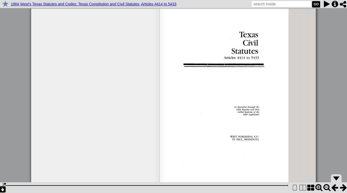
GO (316, 4)
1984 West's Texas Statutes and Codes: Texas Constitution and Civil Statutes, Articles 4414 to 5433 (93, 4)
